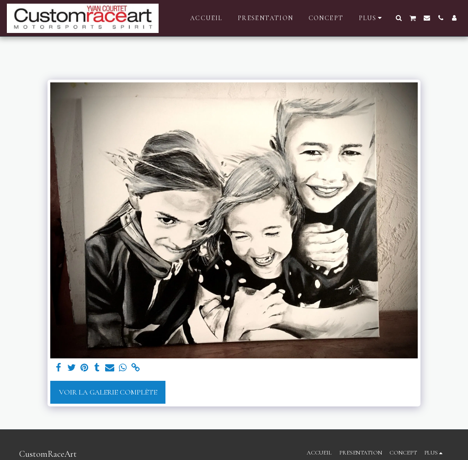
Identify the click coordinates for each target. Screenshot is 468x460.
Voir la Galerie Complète (108, 392)
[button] (399, 18)
